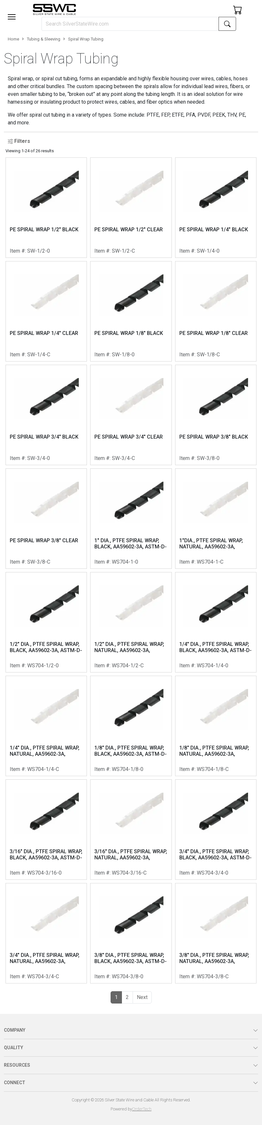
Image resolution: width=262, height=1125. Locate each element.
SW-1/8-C (208, 354)
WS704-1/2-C (128, 665)
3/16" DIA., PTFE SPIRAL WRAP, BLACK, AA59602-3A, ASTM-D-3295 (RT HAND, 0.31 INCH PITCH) (46, 854)
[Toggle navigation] (11, 17)
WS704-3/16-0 (44, 873)
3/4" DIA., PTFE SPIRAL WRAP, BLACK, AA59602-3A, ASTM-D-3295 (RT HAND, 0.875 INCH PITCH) (215, 854)
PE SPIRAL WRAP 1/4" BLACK (213, 229)
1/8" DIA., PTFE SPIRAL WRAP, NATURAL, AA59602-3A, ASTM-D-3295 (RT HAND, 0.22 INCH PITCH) (214, 751)
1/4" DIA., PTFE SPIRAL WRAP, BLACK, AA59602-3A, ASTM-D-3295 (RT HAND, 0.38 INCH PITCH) (215, 647)
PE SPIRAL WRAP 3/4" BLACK (44, 437)
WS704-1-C (210, 562)
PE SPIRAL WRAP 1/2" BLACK (44, 229)
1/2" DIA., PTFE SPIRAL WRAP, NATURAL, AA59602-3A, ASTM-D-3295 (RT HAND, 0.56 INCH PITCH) (129, 647)
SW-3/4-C (123, 458)
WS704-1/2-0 (43, 665)
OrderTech (141, 1109)
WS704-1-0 (125, 562)
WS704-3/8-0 (127, 976)
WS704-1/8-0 (127, 769)
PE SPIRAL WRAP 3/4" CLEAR (128, 437)
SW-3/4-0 (38, 458)
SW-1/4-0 (208, 251)
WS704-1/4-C (43, 769)
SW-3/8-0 (208, 458)
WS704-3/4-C (43, 976)
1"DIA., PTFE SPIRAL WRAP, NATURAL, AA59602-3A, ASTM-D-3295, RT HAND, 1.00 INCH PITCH (214, 543)
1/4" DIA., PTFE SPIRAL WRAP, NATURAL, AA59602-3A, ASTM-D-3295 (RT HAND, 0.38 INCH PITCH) (45, 751)
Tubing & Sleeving (43, 39)
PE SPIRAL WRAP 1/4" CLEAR (44, 333)
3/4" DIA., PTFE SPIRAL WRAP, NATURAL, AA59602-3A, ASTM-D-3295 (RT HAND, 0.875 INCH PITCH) (44, 958)
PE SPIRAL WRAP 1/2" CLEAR (128, 229)
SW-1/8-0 (123, 354)
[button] (11, 17)
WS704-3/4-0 (212, 873)
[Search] (130, 24)
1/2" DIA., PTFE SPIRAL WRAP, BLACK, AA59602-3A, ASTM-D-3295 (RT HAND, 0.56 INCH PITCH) (46, 647)
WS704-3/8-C (213, 976)
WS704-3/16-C (129, 873)
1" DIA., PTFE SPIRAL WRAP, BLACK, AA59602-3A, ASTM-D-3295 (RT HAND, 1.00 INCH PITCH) (130, 543)
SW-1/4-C (38, 354)
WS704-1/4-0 (212, 665)
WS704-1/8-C (213, 769)
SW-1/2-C (123, 251)
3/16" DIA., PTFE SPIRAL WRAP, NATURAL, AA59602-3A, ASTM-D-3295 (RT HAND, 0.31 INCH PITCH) (130, 854)
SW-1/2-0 (38, 251)
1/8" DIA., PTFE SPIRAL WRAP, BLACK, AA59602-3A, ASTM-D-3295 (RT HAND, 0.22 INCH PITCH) (130, 751)
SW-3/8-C (38, 562)
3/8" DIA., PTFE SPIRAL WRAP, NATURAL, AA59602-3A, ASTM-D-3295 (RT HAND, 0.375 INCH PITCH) (214, 958)
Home (13, 39)
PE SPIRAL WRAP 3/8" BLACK (213, 437)
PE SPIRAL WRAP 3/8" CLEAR (44, 540)
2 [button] (127, 997)
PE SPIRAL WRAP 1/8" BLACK (128, 333)
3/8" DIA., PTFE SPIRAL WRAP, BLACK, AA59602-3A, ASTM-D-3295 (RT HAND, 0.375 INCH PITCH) (130, 958)
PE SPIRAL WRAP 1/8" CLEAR (213, 333)
